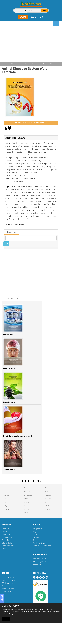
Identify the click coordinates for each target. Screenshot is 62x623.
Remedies (48, 499)
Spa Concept (9, 402)
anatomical (23, 219)
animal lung (45, 213)
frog (53, 192)
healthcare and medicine (39, 198)
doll (44, 195)
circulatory (30, 210)
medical (52, 207)
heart (26, 216)
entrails (44, 207)
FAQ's (35, 534)
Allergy (6, 506)
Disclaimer (5, 549)
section (14, 207)
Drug (25, 488)
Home (13, 64)
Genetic (26, 509)
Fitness (26, 502)
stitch (16, 192)
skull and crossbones (25, 186)
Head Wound (9, 368)
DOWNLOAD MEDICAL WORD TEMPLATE (31, 123)
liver (53, 204)
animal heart (45, 186)
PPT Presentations (8, 577)
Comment (11, 232)
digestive (32, 201)
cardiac (9, 192)
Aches (5, 488)
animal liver (46, 192)
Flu (25, 506)
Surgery (47, 509)
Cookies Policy (10, 606)
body (36, 186)
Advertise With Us (39, 559)
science (47, 189)
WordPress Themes (9, 589)
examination (35, 195)
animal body (24, 207)
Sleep (46, 502)
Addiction (7, 495)
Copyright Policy (8, 546)
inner (47, 210)
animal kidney (18, 204)
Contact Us (6, 531)
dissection (9, 198)
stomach (18, 216)
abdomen (39, 210)
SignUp (42, 17)
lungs (7, 207)
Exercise (26, 492)
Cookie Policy (6, 540)
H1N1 (26, 513)
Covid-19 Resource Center (42, 546)
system (12, 186)
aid (54, 213)
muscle (24, 201)
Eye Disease (28, 495)
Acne (5, 492)
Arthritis (6, 509)
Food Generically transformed (17, 436)
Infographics (37, 529)
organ (54, 189)
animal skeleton (33, 213)
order (20, 189)
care (53, 210)
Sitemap (36, 540)
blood (40, 189)
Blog (34, 531)
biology (17, 201)
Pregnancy (48, 495)
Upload (23, 17)
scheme (13, 189)
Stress (47, 506)
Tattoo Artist (9, 469)
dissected (35, 207)
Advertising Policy (39, 561)
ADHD (5, 499)
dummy (8, 213)
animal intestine (31, 189)
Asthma (6, 513)
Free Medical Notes (9, 580)
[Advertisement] (32, 44)
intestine (30, 192)
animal (7, 195)
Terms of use (6, 534)
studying (51, 195)
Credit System (7, 591)
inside (38, 192)
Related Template (10, 298)
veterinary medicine (33, 204)
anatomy (25, 195)
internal (21, 210)
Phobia (47, 492)
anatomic (39, 216)
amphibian (24, 198)
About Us (5, 529)
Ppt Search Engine (39, 543)
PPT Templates (7, 583)
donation (47, 201)
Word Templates (8, 586)
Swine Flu (48, 513)
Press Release (38, 537)
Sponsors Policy (39, 564)
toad (32, 216)
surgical (23, 192)
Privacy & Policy (7, 537)
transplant (9, 216)
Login (33, 17)
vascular (16, 195)
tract (14, 210)
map (16, 198)
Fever (26, 499)
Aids (5, 502)
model (7, 210)
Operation (8, 334)
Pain (46, 488)
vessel (39, 201)
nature (22, 213)
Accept (6, 619)
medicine (46, 204)
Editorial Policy (7, 543)
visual (15, 213)
